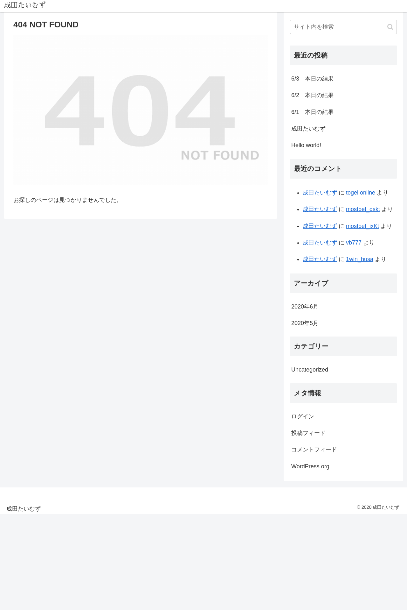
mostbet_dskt (363, 209)
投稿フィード (308, 433)
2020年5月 (305, 323)
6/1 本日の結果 (312, 112)
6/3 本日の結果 (312, 78)
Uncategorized (309, 369)
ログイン (302, 416)
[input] (343, 27)
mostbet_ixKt (362, 226)
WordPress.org (310, 466)
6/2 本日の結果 (312, 95)
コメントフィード (314, 449)
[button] (390, 27)
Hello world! (306, 145)
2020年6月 (305, 306)
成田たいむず (308, 128)
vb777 (354, 242)
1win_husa (359, 259)
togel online (360, 192)
